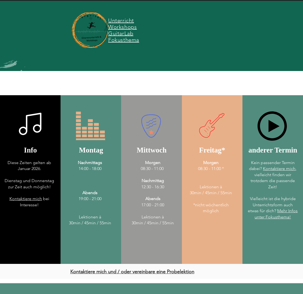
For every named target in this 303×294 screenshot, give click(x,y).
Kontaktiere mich (25, 198)
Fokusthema (123, 40)
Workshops (122, 27)
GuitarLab (120, 33)
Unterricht (121, 20)
